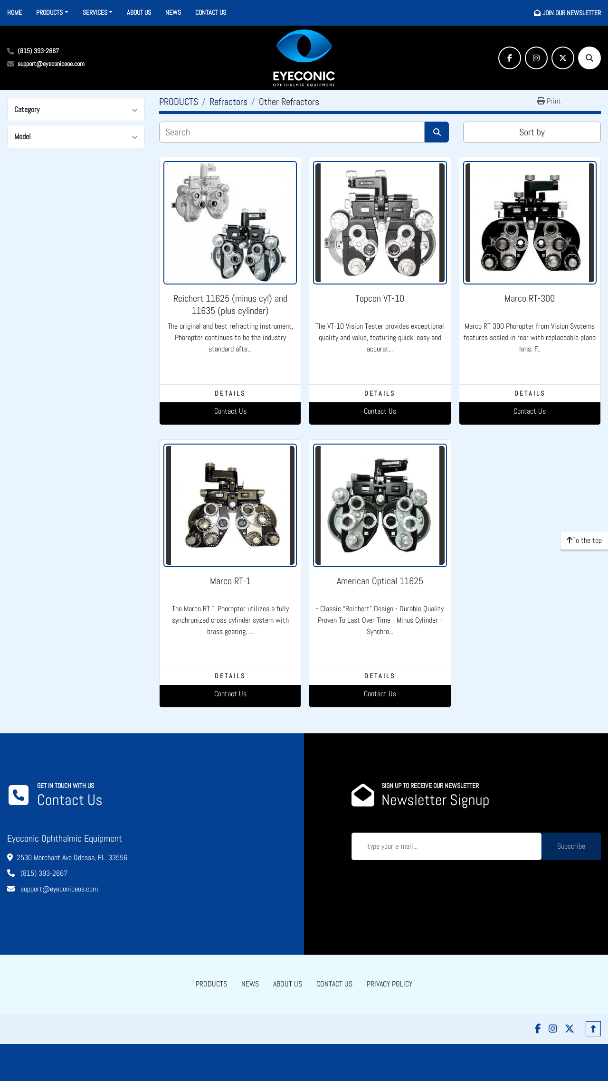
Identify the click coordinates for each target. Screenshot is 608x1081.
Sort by (532, 132)
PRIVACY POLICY (389, 984)
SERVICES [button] (95, 12)
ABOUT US (139, 12)
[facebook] (509, 58)
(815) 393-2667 (38, 51)
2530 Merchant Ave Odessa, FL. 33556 (72, 858)
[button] (52, 13)
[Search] (589, 58)
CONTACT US (210, 12)
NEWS (173, 12)
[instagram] (536, 58)
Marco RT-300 (529, 298)
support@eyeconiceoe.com (51, 63)
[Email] (447, 846)
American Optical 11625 (380, 581)
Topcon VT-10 (379, 298)
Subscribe (571, 846)
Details (230, 393)
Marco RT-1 (230, 581)
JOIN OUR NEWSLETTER (571, 13)
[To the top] (584, 540)
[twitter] (562, 58)
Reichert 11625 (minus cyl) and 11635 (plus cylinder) (230, 304)
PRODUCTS (49, 12)
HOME (14, 12)
